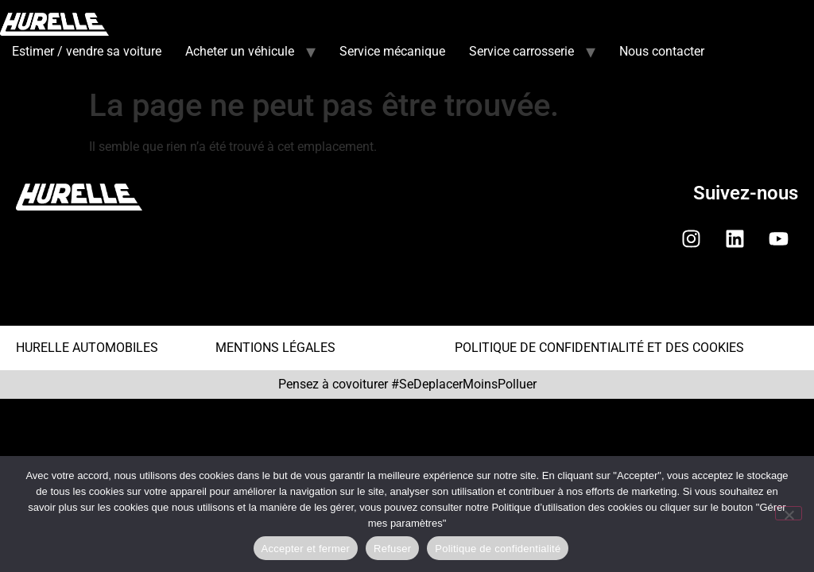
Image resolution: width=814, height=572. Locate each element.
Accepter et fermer (306, 549)
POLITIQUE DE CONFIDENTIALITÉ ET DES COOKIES (599, 347)
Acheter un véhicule (239, 51)
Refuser (392, 549)
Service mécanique (392, 51)
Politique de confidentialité (497, 549)
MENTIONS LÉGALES (275, 347)
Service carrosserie (521, 51)
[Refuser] (788, 513)
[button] (407, 299)
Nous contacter (661, 51)
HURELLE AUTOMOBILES (87, 347)
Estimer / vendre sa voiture (86, 51)
